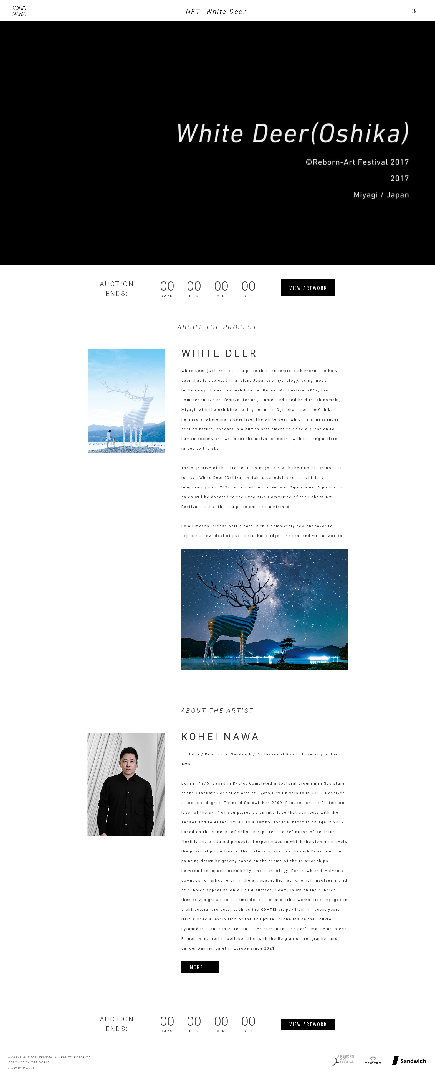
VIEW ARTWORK (308, 287)
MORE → (200, 967)
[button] (414, 11)
